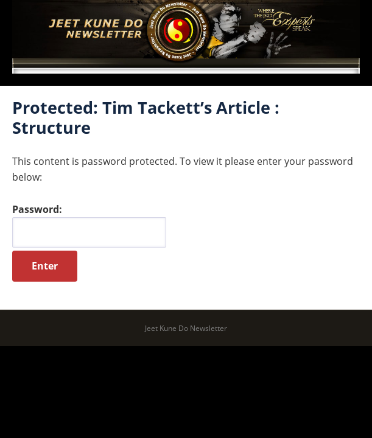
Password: (89, 225)
